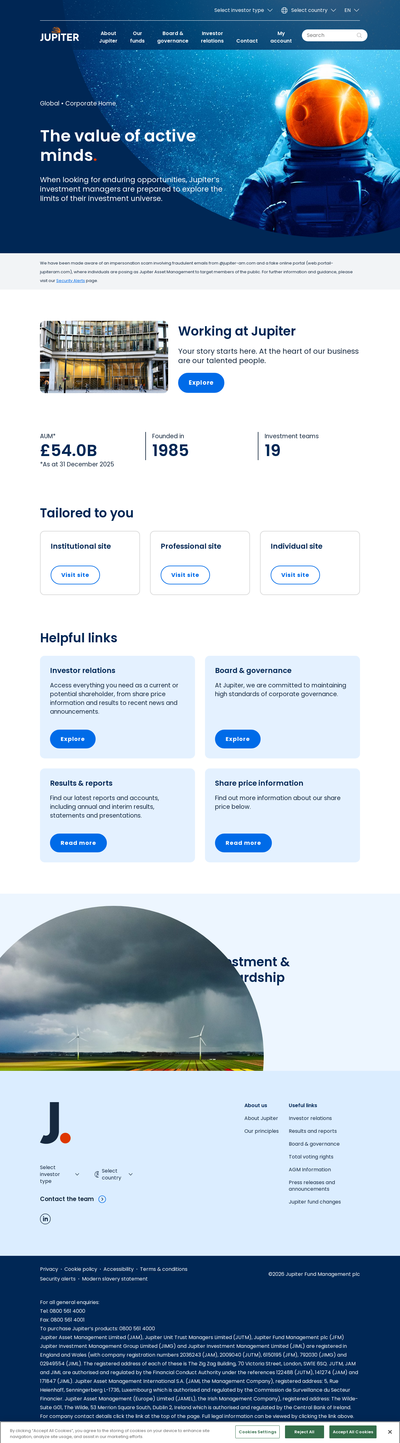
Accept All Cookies (353, 1436)
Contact (247, 40)
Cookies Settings (257, 1436)
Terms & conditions (164, 1269)
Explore (201, 382)
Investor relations (212, 37)
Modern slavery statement (115, 1278)
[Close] (390, 1436)
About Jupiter (108, 37)
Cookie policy (80, 1269)
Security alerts (58, 1278)
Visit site (80, 575)
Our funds (137, 37)
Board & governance (172, 37)
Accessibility (118, 1269)
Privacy (49, 1269)
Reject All (304, 1436)
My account (281, 37)
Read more (78, 843)
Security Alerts (70, 281)
